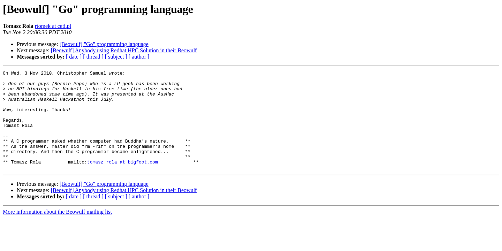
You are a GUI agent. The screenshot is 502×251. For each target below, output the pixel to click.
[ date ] (74, 57)
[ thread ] (93, 57)
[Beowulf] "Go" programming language (104, 44)
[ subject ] (116, 57)
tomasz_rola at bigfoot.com (122, 180)
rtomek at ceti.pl (53, 26)
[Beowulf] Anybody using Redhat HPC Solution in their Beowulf (124, 50)
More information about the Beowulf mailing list (57, 232)
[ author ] (139, 57)
